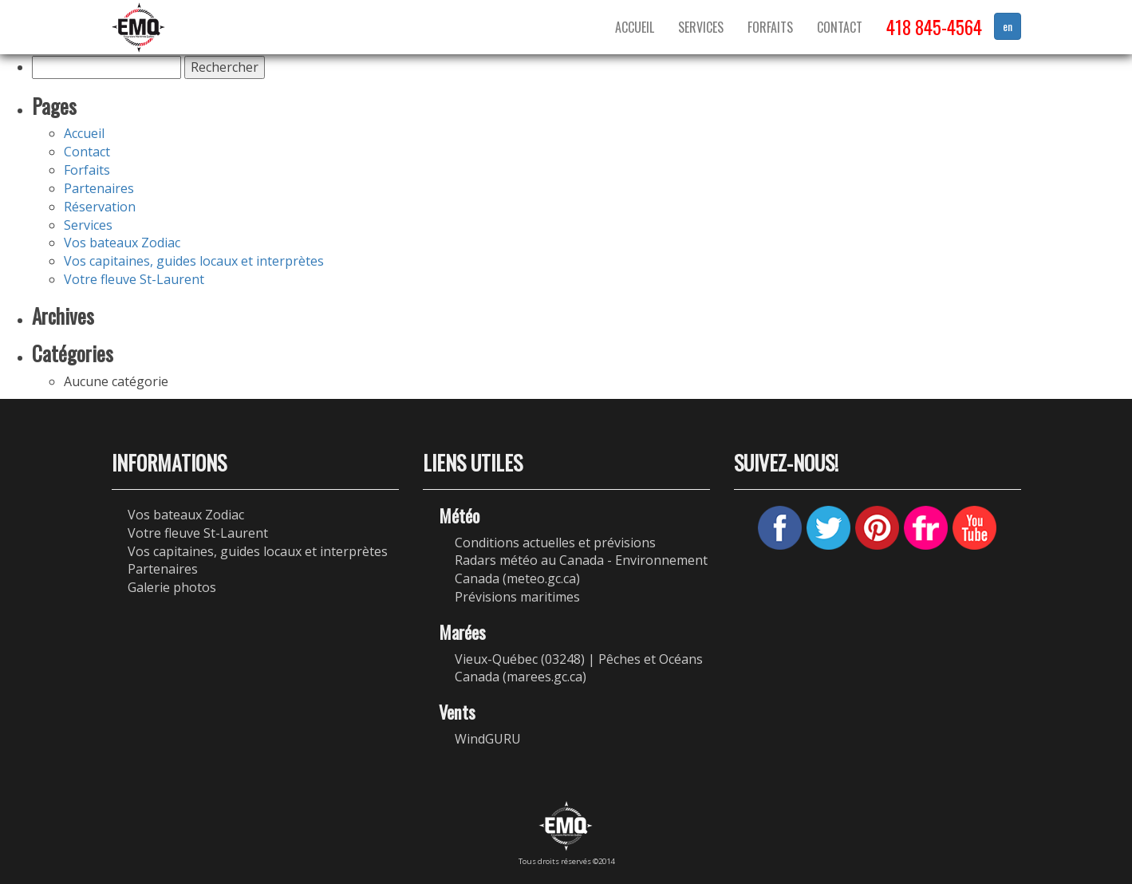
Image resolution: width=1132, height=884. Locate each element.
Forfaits (770, 27)
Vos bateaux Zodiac (122, 242)
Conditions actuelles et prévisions (555, 542)
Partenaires (99, 188)
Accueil (634, 27)
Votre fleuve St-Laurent (134, 279)
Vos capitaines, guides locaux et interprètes (194, 261)
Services (701, 27)
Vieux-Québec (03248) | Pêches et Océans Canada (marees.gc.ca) (579, 668)
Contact (839, 27)
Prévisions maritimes (517, 597)
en (1007, 26)
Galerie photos (172, 587)
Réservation (100, 206)
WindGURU (488, 739)
